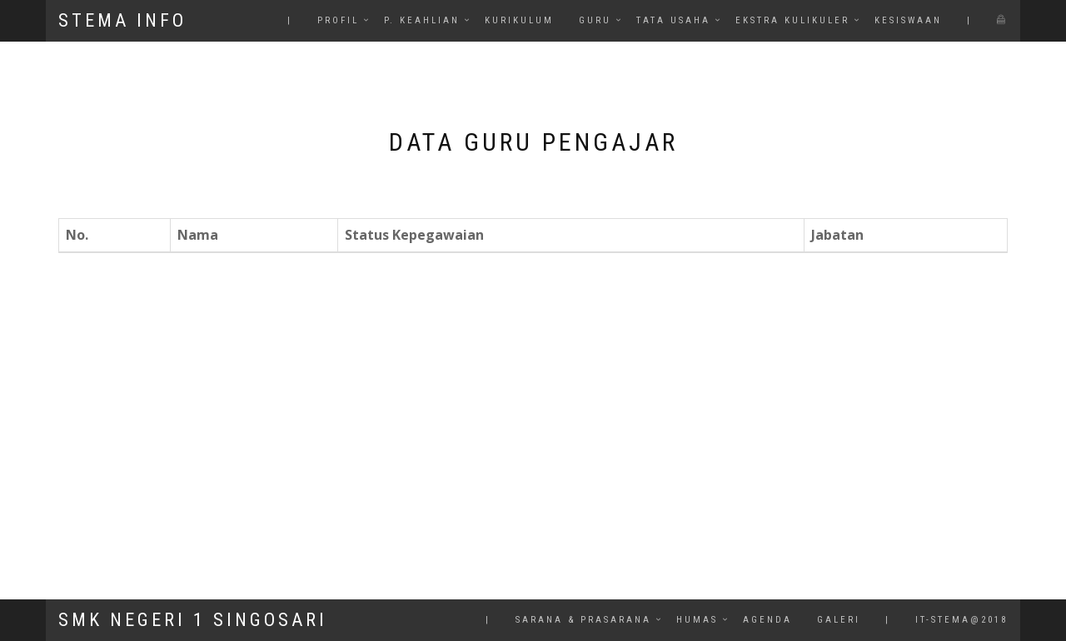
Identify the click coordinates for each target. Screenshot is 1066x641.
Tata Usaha (673, 20)
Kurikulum (519, 20)
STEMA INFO (122, 20)
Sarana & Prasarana (583, 619)
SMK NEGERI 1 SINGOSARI (192, 619)
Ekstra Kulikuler (792, 20)
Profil (338, 20)
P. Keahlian (422, 20)
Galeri (838, 619)
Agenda (767, 619)
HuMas (697, 619)
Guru (595, 20)
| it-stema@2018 (946, 619)
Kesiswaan (908, 20)
